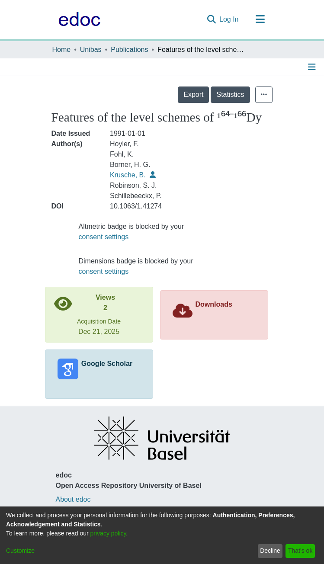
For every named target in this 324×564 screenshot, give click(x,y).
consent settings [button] (104, 236)
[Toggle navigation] (260, 19)
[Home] (77, 19)
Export (193, 94)
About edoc (73, 499)
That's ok (300, 550)
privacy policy (108, 533)
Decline (270, 550)
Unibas (91, 49)
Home (61, 49)
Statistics (230, 94)
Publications (129, 49)
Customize (20, 550)
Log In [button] (229, 19)
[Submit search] (211, 19)
